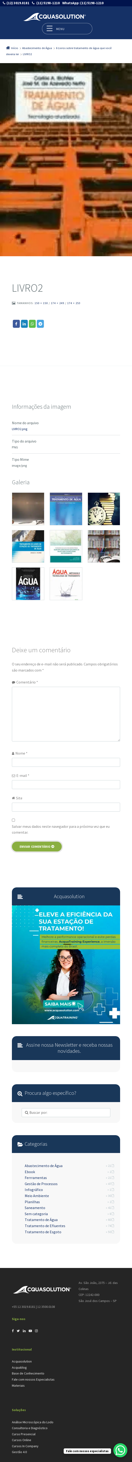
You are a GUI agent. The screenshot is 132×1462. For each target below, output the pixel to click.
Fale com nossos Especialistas (33, 1379)
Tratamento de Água (41, 1219)
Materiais (18, 1385)
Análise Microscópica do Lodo (32, 1422)
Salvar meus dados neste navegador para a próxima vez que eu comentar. (61, 829)
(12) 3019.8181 (18, 3)
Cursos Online (21, 1440)
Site (19, 798)
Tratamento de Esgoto (43, 1231)
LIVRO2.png (20, 429)
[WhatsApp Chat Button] (120, 1450)
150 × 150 (41, 303)
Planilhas (32, 1201)
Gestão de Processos (41, 1183)
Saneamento (35, 1207)
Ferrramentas (36, 1177)
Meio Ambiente (37, 1195)
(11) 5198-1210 (48, 3)
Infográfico (34, 1189)
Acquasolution (22, 1361)
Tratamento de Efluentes (45, 1225)
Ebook (30, 1171)
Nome (21, 753)
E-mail (22, 775)
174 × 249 (57, 303)
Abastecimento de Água (44, 1165)
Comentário (27, 682)
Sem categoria (36, 1213)
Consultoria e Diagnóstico (30, 1428)
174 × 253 (73, 303)
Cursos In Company (25, 1446)
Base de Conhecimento (28, 1373)
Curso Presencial (23, 1434)
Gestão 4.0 (19, 1452)
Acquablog (19, 1367)
